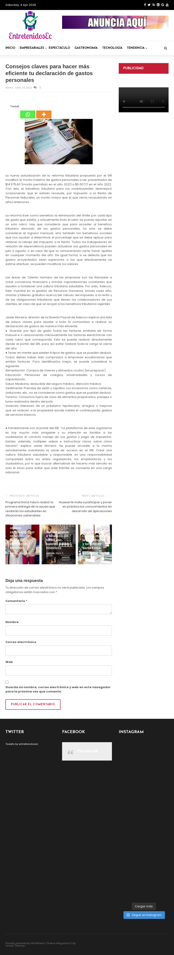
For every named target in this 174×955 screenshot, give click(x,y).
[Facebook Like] (7, 107)
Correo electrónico (20, 642)
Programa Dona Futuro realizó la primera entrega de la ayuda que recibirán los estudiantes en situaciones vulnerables (30, 509)
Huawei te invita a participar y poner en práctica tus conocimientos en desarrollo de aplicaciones (85, 506)
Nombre (12, 622)
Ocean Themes (15, 946)
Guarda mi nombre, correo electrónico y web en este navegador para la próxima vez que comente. (58, 689)
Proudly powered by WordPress (25, 943)
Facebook (87, 751)
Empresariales (33, 48)
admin (9, 87)
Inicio (10, 48)
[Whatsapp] (27, 111)
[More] (43, 111)
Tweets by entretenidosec (21, 744)
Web (9, 662)
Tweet (14, 106)
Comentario (16, 601)
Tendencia (137, 48)
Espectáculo (59, 48)
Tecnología (112, 48)
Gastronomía (86, 48)
